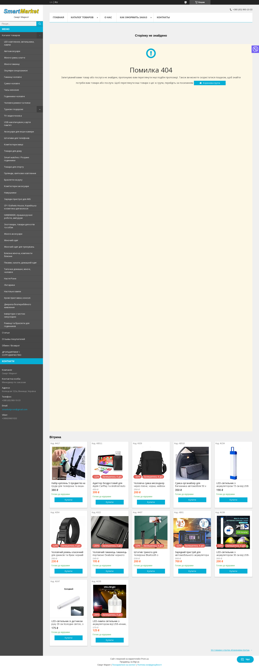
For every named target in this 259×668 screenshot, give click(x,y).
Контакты (163, 17)
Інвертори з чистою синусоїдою (14, 315)
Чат (245, 659)
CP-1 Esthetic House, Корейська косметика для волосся (20, 207)
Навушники (10, 192)
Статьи (6, 332)
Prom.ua (145, 659)
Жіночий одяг (11, 240)
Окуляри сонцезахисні (16, 70)
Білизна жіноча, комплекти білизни (18, 255)
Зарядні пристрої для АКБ (17, 199)
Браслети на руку (13, 179)
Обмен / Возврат (11, 345)
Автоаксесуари (12, 51)
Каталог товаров (11, 35)
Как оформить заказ (133, 17)
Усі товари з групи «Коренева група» (230, 649)
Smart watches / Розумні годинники (16, 159)
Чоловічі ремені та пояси (17, 102)
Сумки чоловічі (12, 83)
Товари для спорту (14, 166)
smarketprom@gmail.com (14, 409)
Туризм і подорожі (13, 109)
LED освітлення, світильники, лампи (19, 43)
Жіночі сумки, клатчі (14, 57)
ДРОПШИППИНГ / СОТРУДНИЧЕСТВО (11, 353)
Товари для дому (13, 150)
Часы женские (11, 89)
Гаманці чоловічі (13, 76)
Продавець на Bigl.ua (129, 662)
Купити (68, 499)
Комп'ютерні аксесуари (16, 186)
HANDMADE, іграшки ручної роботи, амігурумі (18, 216)
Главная (58, 17)
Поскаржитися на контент (124, 665)
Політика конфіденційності (149, 665)
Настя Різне (10, 278)
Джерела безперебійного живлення (17, 306)
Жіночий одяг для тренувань (19, 246)
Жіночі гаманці (11, 64)
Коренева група (211, 82)
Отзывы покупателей (13, 339)
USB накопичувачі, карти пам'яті (17, 124)
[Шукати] (39, 23)
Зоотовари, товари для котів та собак (19, 226)
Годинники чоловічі (14, 96)
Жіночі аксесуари (13, 233)
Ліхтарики (9, 284)
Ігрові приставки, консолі (17, 297)
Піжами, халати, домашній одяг (20, 262)
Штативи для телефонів (16, 138)
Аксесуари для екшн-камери (19, 131)
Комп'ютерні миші (13, 144)
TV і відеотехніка (13, 115)
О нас (108, 17)
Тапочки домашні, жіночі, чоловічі (17, 271)
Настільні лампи (12, 291)
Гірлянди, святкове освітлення (20, 173)
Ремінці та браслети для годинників (16, 325)
